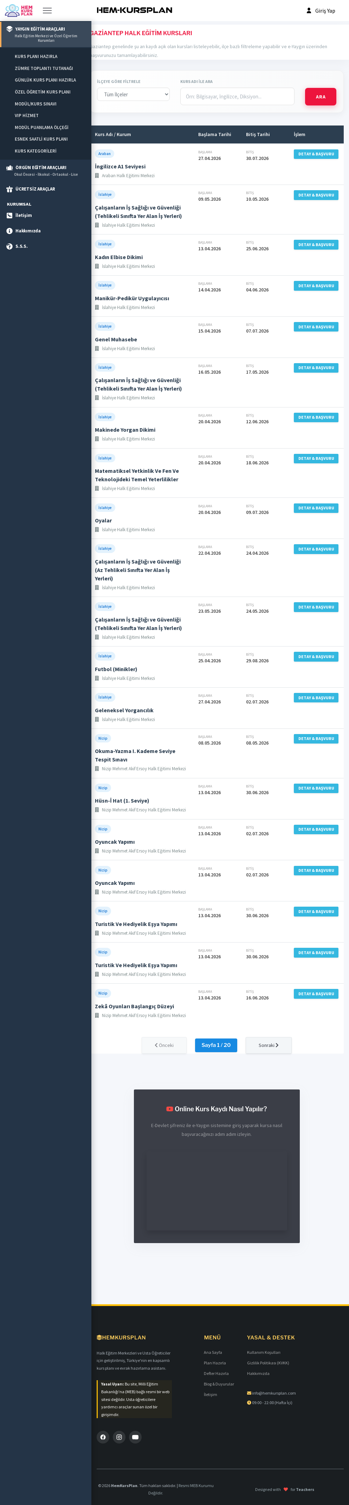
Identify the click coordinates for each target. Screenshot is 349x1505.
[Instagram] (119, 1437)
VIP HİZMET (27, 115)
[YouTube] (135, 1437)
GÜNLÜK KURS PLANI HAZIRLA (45, 80)
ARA (321, 97)
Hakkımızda (258, 1373)
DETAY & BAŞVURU (316, 153)
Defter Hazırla (216, 1373)
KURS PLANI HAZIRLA (36, 56)
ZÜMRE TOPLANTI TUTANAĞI (44, 68)
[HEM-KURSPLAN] (134, 10)
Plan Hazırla (215, 1362)
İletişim (210, 1394)
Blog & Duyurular (219, 1384)
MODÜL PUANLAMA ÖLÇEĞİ (42, 127)
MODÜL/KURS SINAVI (36, 104)
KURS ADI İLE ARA (196, 81)
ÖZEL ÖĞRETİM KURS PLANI (43, 92)
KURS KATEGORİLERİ (36, 151)
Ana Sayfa (213, 1352)
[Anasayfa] (18, 10)
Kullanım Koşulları (263, 1352)
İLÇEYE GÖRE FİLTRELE (119, 81)
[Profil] (320, 11)
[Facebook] (103, 1437)
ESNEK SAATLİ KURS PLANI (41, 139)
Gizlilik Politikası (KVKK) (268, 1362)
